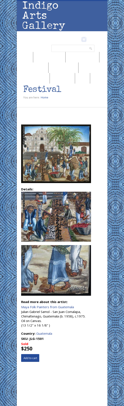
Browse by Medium (82, 57)
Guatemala (44, 333)
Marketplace (62, 78)
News (25, 57)
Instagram (84, 39)
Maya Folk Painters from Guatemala (47, 307)
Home (44, 97)
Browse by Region (49, 57)
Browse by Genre (32, 68)
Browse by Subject (33, 78)
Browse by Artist (63, 68)
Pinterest (90, 39)
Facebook (78, 39)
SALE (82, 78)
